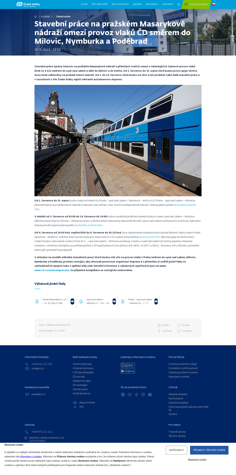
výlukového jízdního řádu (89, 225)
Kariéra (137, 4)
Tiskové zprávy (64, 16)
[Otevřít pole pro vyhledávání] (178, 4)
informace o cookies (31, 456)
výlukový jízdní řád (149, 237)
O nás (84, 4)
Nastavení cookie (197, 459)
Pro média (152, 4)
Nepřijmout (176, 450)
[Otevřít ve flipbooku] (72, 301)
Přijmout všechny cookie (209, 450)
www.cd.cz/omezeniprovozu (52, 270)
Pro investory (120, 4)
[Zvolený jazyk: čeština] (215, 4)
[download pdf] (38, 302)
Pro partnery (100, 4)
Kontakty (168, 4)
